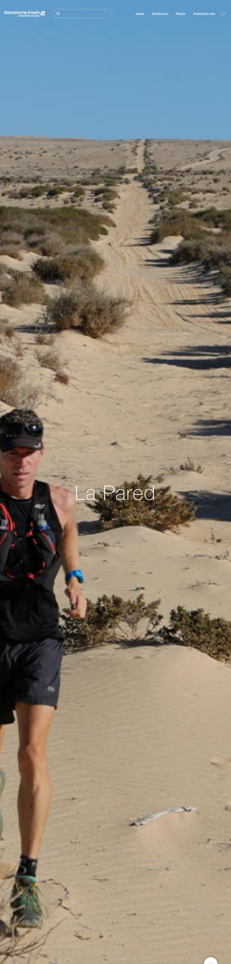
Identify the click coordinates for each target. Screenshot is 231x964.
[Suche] (82, 13)
